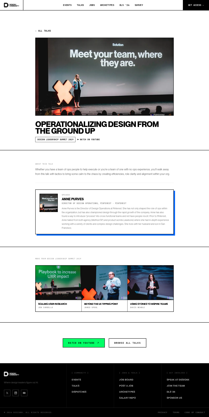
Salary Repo (127, 398)
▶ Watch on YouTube (89, 139)
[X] (7, 393)
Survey (139, 5)
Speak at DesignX (178, 379)
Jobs (92, 5)
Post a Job (126, 385)
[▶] (24, 393)
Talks (80, 5)
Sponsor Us (174, 398)
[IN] (15, 393)
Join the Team (176, 385)
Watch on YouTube (83, 342)
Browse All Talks (127, 342)
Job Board (126, 379)
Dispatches (79, 391)
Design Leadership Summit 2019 (55, 139)
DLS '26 (124, 5)
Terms (176, 412)
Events (67, 5)
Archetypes (107, 5)
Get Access (196, 5)
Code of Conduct (195, 412)
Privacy (162, 412)
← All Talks (43, 30)
